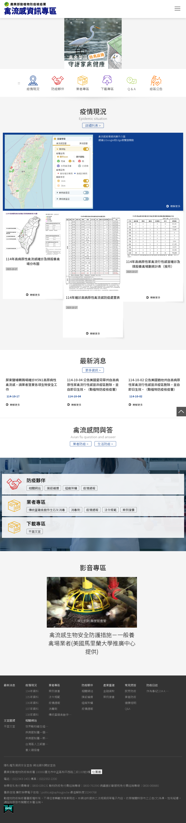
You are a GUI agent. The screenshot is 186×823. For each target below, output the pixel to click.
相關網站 (35, 488)
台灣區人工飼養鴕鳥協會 (36, 744)
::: (19, 82)
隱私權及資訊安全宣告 (18, 765)
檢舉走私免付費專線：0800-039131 (26, 785)
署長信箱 (9, 792)
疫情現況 (31, 685)
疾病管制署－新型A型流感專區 (36, 738)
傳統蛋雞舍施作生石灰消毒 (47, 509)
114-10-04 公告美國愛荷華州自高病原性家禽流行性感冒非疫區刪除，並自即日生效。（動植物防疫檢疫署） (93, 384)
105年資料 (31, 697)
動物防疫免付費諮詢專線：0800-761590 (74, 785)
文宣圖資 (9, 720)
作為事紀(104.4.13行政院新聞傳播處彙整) (157, 691)
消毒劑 (75, 509)
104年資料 (31, 691)
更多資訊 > (93, 370)
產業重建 (109, 685)
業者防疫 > (80, 443)
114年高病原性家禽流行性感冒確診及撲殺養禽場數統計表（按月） (153, 264)
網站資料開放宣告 (44, 765)
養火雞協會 (32, 750)
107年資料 (31, 709)
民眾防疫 (130, 691)
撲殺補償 (53, 488)
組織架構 (71, 488)
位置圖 (96, 771)
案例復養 (129, 509)
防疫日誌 (152, 685)
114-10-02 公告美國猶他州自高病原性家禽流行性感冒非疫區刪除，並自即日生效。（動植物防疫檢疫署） (154, 384)
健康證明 (130, 703)
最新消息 (9, 685)
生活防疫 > (105, 443)
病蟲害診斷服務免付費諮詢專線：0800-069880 (129, 785)
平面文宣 (35, 531)
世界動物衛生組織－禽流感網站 (36, 726)
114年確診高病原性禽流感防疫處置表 (93, 297)
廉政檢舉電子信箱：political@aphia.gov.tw (43, 792)
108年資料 (31, 714)
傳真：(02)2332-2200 (44, 779)
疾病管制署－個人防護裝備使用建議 (36, 732)
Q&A (127, 709)
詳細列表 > (93, 125)
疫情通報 (89, 488)
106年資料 (31, 703)
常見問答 (130, 685)
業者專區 (54, 685)
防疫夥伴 (87, 685)
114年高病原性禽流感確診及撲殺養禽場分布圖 (33, 261)
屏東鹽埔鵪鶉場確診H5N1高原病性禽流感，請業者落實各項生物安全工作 (31, 384)
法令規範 (110, 509)
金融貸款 (109, 691)
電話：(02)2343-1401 (17, 779)
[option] (93, 43)
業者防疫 (130, 697)
